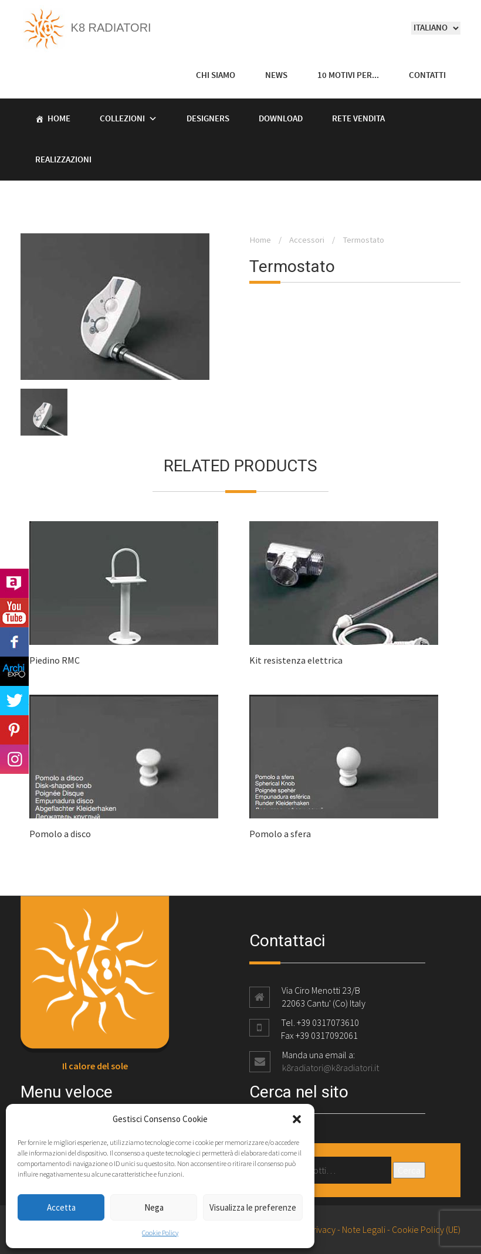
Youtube (14, 612)
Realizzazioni (63, 160)
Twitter (14, 700)
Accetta (61, 1207)
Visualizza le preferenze (252, 1207)
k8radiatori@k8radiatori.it (330, 1067)
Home (59, 119)
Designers (208, 119)
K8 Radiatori (86, 27)
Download (281, 119)
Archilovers (14, 583)
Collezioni (122, 119)
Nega (154, 1207)
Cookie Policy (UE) (426, 1229)
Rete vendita (358, 119)
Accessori (306, 240)
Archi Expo (14, 671)
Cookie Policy (160, 1232)
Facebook (14, 642)
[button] (297, 1119)
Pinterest (14, 730)
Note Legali (363, 1229)
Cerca (409, 1170)
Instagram (14, 759)
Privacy (322, 1229)
